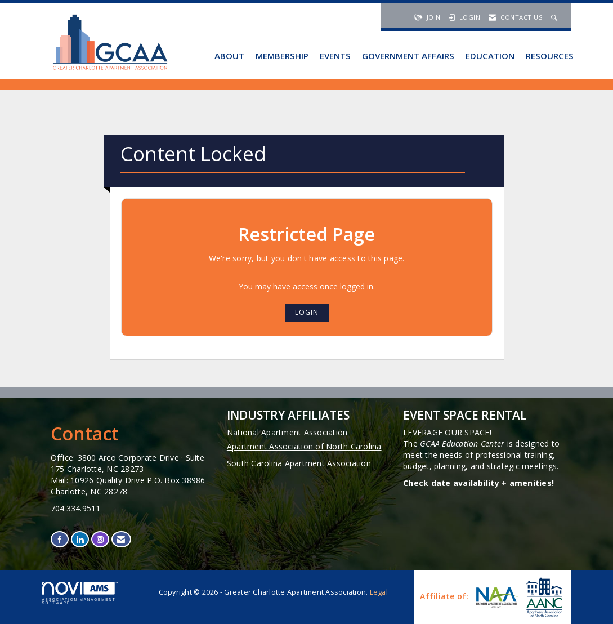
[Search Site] (555, 17)
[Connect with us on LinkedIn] (80, 539)
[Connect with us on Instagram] (100, 539)
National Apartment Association (287, 432)
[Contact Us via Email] (121, 539)
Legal (379, 592)
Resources (550, 55)
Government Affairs (408, 55)
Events (335, 55)
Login (307, 312)
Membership (282, 55)
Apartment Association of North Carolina (304, 446)
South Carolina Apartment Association (299, 463)
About (229, 55)
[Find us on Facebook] (60, 539)
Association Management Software (80, 593)
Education (490, 55)
